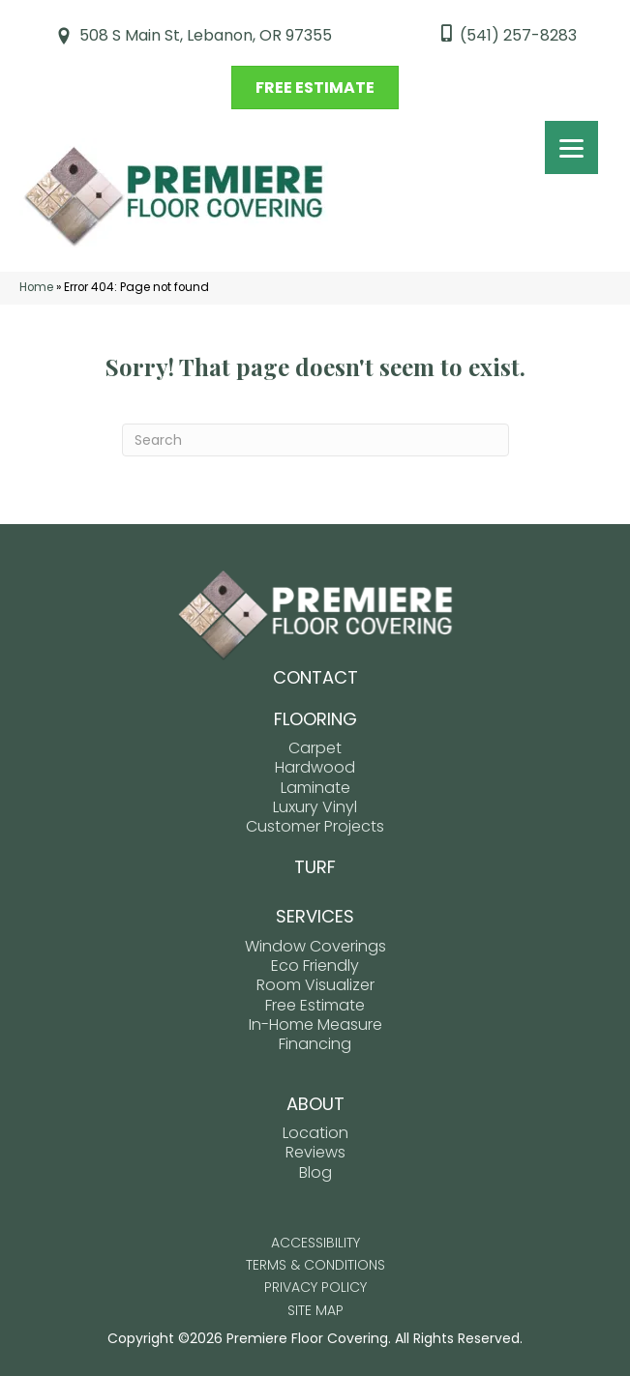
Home (36, 287)
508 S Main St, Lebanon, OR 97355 (205, 35)
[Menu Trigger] (571, 147)
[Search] (315, 440)
